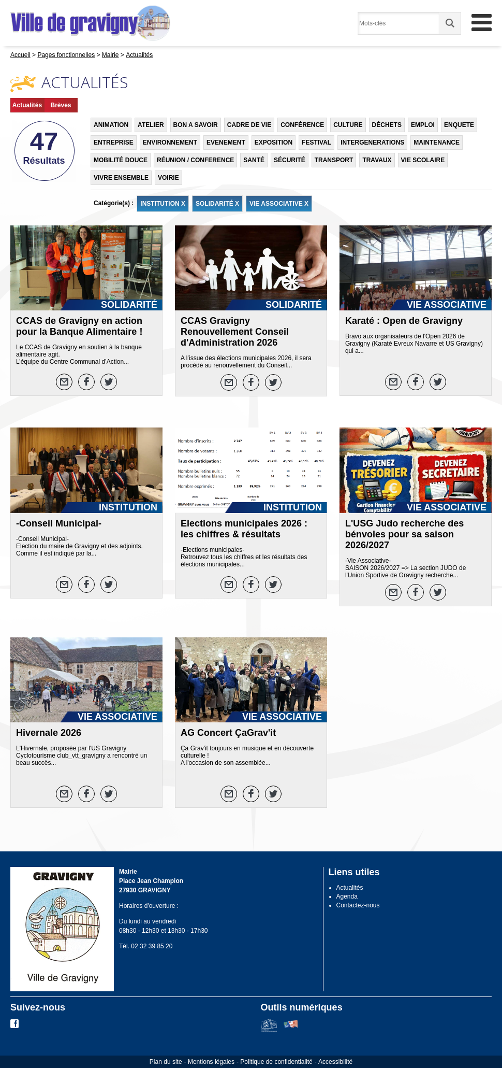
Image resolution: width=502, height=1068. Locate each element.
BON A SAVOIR (195, 125)
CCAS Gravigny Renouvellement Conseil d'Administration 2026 (235, 332)
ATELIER (151, 125)
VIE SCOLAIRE (423, 160)
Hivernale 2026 (48, 733)
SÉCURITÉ (289, 160)
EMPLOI (423, 125)
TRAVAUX (376, 160)
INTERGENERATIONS (372, 142)
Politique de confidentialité (276, 1061)
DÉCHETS (387, 125)
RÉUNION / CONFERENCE (195, 160)
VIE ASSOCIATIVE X (278, 203)
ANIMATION (111, 125)
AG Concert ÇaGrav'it (228, 733)
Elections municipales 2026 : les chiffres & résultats (244, 528)
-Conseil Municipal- (58, 523)
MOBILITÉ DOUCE (120, 160)
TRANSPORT (334, 160)
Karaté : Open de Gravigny (404, 321)
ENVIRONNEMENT (170, 142)
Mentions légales (211, 1061)
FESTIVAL (316, 142)
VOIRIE (168, 177)
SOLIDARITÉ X (217, 203)
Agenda (347, 896)
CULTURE (347, 125)
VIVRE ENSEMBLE (121, 177)
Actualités (27, 105)
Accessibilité (335, 1061)
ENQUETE (459, 125)
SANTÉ (253, 160)
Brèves (60, 105)
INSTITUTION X (162, 203)
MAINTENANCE (437, 142)
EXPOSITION (273, 142)
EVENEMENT (225, 142)
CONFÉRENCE (302, 125)
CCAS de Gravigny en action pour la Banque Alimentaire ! (79, 326)
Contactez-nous (358, 905)
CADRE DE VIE (249, 125)
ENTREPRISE (114, 142)
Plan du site (166, 1061)
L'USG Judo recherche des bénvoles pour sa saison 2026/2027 (404, 534)
